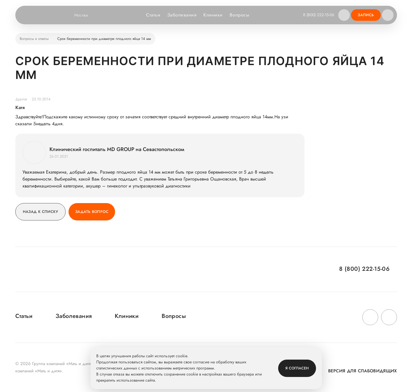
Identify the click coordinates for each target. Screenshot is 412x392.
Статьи (153, 15)
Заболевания (181, 15)
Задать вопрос (91, 211)
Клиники (212, 15)
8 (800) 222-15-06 (318, 15)
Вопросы (239, 15)
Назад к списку (40, 211)
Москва (84, 15)
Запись (366, 15)
